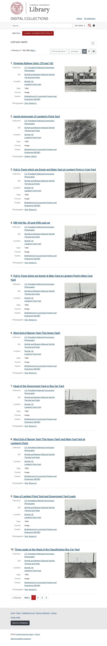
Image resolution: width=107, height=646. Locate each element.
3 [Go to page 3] (42, 597)
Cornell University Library (24, 634)
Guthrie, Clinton (30, 156)
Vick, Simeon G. (30, 103)
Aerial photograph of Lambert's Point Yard (36, 116)
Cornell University (17, 8)
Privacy (37, 634)
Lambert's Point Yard (32, 84)
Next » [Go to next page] (27, 597)
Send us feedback (20, 623)
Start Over (16, 33)
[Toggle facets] (92, 43)
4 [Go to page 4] (46, 597)
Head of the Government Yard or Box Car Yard (38, 386)
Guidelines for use (28, 613)
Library (39, 8)
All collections (89, 19)
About (18, 613)
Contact (54, 613)
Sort (58, 51)
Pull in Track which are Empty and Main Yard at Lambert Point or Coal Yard (54, 169)
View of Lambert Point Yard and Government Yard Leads (44, 496)
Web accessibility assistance (21, 639)
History (79, 19)
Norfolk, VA (28, 82)
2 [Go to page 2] (37, 597)
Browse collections (43, 613)
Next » (33, 50)
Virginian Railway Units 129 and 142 (33, 63)
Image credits (15, 617)
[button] (38, 33)
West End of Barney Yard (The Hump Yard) (36, 332)
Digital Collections (29, 18)
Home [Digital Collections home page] (13, 613)
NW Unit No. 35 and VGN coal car (31, 222)
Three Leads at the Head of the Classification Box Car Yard (47, 549)
